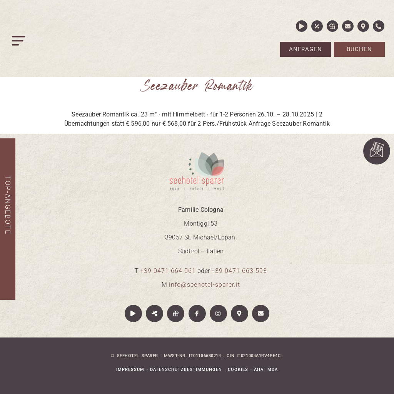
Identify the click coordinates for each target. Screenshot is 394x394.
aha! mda (266, 369)
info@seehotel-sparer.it (204, 284)
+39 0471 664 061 (168, 270)
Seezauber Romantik (197, 85)
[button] (19, 42)
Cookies (238, 369)
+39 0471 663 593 (239, 270)
